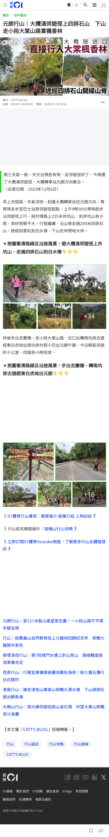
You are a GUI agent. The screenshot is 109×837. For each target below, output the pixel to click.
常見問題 (82, 791)
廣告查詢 (52, 791)
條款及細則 (43, 799)
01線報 (8, 791)
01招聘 (38, 791)
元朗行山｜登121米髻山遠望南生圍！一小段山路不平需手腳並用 (53, 624)
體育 (6, 15)
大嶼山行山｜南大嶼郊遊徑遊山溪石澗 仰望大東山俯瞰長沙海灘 (53, 710)
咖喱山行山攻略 (58, 528)
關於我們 (22, 791)
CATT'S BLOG (35, 729)
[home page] (16, 5)
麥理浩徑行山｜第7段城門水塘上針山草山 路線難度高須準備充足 (53, 658)
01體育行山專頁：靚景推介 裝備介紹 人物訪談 (50, 516)
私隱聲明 (25, 799)
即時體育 (20, 15)
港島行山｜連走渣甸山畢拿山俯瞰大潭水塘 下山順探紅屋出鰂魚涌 (53, 693)
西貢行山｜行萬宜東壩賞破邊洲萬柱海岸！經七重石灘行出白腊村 (53, 676)
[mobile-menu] (5, 5)
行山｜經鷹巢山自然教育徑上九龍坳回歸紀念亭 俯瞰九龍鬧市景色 (53, 641)
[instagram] (76, 777)
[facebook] (67, 777)
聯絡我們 (9, 799)
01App (67, 791)
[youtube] (85, 777)
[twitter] (103, 777)
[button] (102, 102)
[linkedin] (94, 777)
